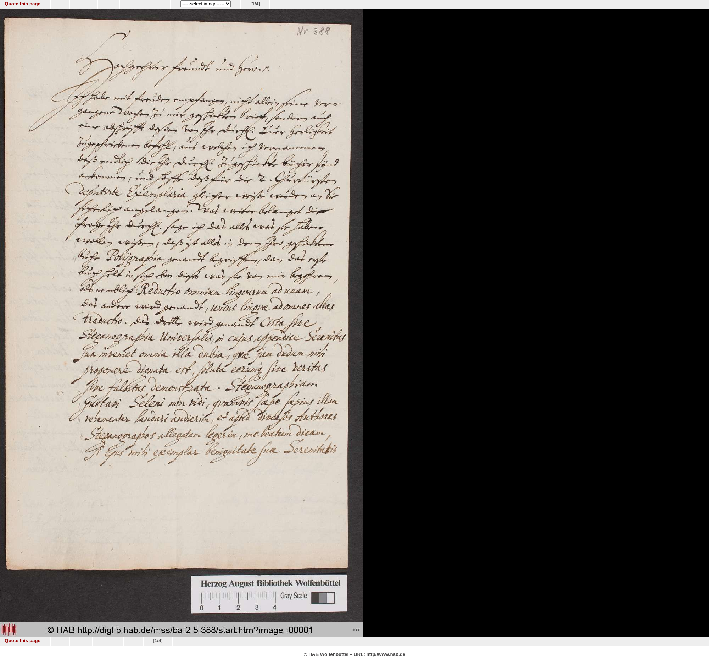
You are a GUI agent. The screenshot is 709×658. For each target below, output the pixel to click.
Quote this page (22, 3)
